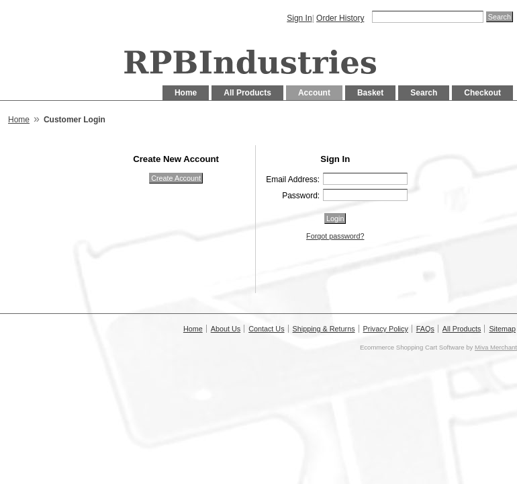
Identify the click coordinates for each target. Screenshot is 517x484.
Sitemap (502, 329)
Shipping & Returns (324, 329)
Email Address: (293, 179)
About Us (225, 329)
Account (314, 92)
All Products (247, 92)
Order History (340, 18)
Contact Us (266, 329)
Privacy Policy (385, 329)
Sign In (299, 18)
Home (186, 92)
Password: (301, 195)
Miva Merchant (496, 347)
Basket (370, 92)
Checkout (482, 92)
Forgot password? (335, 236)
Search (423, 92)
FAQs (425, 329)
